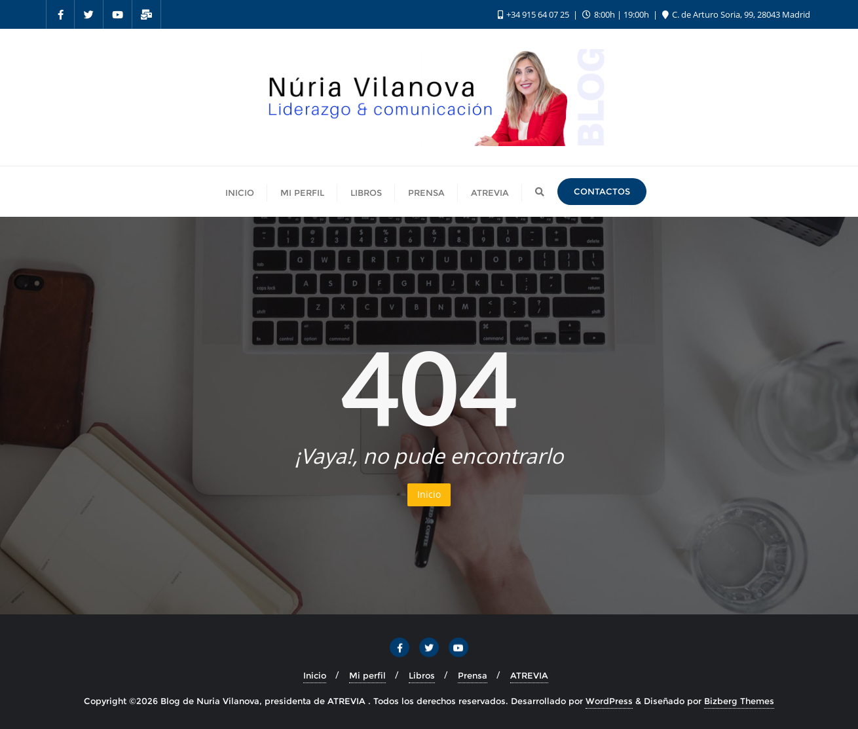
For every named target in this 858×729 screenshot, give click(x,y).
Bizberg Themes (739, 701)
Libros (422, 675)
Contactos (602, 191)
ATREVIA (529, 675)
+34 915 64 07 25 (534, 14)
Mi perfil (367, 675)
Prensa (472, 675)
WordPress (609, 701)
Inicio (429, 494)
